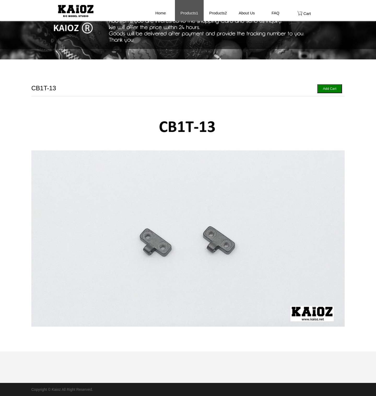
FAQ (275, 13)
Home (160, 13)
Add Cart (329, 89)
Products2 (218, 13)
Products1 (189, 13)
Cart (304, 13)
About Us (247, 13)
